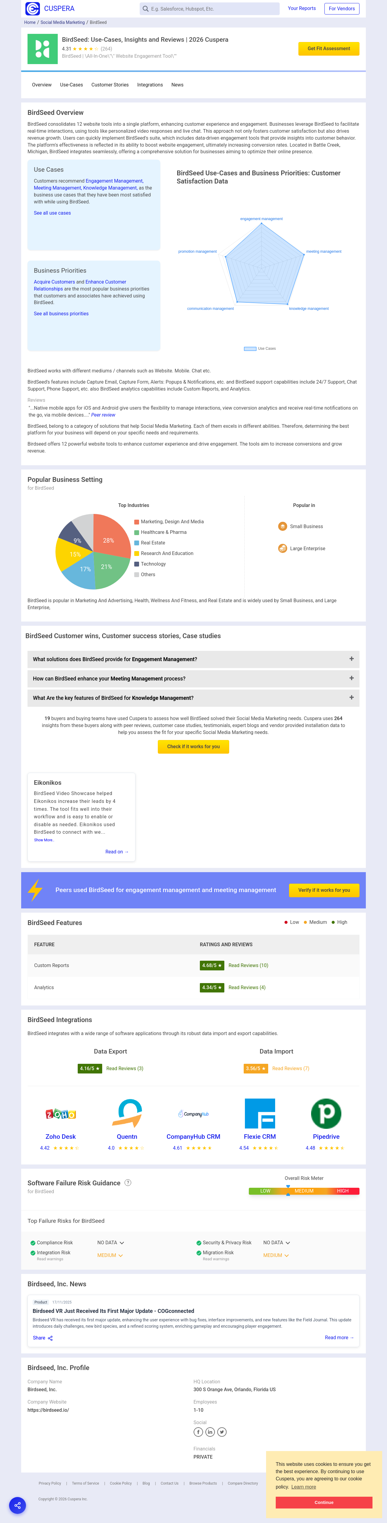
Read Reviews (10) (248, 965)
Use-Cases (71, 85)
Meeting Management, (58, 188)
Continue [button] (324, 1502)
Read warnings (50, 1259)
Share (39, 1338)
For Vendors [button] (342, 8)
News (177, 85)
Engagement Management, (115, 181)
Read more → (339, 1337)
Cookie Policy (121, 1483)
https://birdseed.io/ (48, 1410)
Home (30, 22)
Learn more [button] (303, 1486)
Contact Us (170, 1483)
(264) (106, 49)
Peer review (103, 415)
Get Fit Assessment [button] (329, 48)
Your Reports (302, 8)
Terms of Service (85, 1483)
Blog (146, 1483)
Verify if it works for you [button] (324, 875)
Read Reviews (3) (125, 1068)
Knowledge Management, (111, 188)
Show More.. (44, 840)
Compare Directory (243, 1483)
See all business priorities (61, 314)
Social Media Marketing (63, 22)
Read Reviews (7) (291, 1068)
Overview (42, 85)
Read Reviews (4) (247, 987)
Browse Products (203, 1483)
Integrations (150, 85)
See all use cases (52, 213)
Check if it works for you (193, 746)
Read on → (117, 852)
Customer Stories (110, 85)
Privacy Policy (50, 1483)
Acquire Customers (55, 282)
